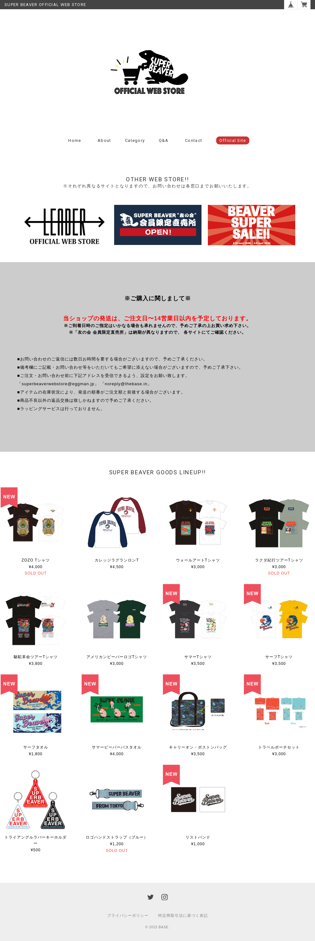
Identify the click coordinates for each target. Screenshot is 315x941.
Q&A (164, 140)
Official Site (232, 140)
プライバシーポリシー (128, 915)
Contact (193, 140)
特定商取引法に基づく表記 (183, 915)
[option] (64, 226)
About (104, 140)
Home (74, 140)
